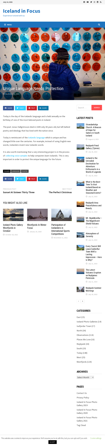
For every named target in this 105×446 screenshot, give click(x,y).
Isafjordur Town (84, 326)
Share (8, 108)
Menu (8, 24)
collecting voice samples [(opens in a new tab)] (16, 155)
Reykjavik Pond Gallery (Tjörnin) (93, 147)
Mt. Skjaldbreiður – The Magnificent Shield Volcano (94, 221)
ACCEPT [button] (52, 442)
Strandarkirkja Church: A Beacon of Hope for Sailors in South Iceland (93, 130)
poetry (25, 171)
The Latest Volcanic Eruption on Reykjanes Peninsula (93, 274)
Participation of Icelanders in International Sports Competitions (60, 229)
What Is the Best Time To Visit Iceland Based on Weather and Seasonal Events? (93, 187)
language (16, 171)
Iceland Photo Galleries (87, 321)
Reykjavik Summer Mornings (93, 289)
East (79, 317)
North (79, 330)
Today (5, 83)
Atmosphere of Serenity (92, 235)
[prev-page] (78, 301)
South (79, 348)
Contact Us (82, 393)
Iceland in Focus (21, 10)
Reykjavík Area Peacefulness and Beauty (93, 205)
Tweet (20, 108)
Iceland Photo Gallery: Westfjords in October (13, 227)
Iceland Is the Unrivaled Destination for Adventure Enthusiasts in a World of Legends (93, 165)
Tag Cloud (81, 425)
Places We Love (84, 339)
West (79, 357)
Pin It (32, 108)
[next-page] (82, 301)
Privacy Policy (83, 397)
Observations (83, 335)
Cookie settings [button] (95, 438)
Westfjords (82, 361)
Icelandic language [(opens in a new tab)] (36, 137)
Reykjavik (81, 344)
